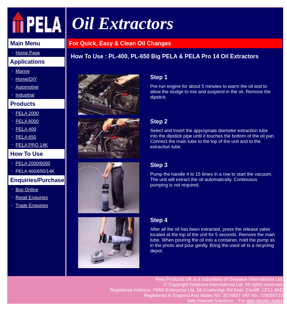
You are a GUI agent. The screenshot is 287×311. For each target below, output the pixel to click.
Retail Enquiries (32, 197)
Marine (23, 71)
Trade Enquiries (32, 205)
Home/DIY (26, 79)
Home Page (28, 52)
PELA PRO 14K (32, 145)
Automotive (27, 87)
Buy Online (27, 189)
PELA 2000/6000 (33, 163)
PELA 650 (26, 137)
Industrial (25, 95)
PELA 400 (26, 129)
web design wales (265, 300)
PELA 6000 (27, 121)
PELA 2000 (27, 113)
